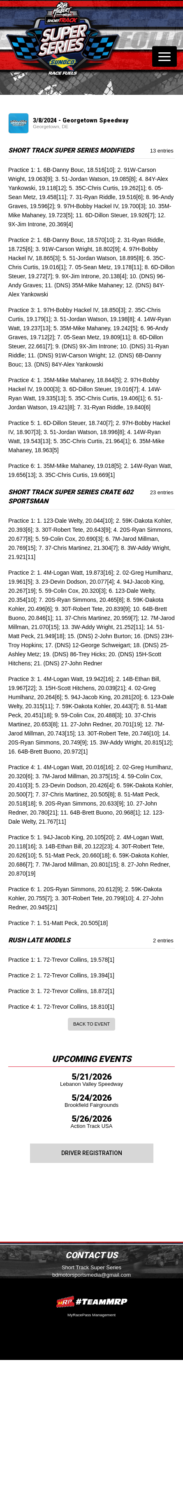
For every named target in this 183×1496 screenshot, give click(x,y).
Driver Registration (91, 1153)
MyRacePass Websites (92, 1301)
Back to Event (91, 1024)
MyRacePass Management (91, 1315)
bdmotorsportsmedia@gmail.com (91, 1275)
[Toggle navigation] (164, 56)
